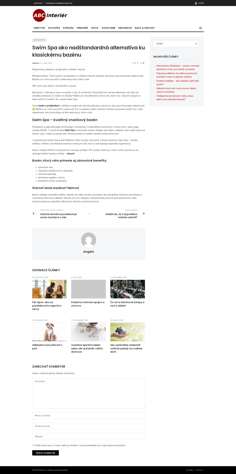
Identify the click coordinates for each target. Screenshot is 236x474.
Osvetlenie (108, 28)
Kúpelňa (68, 28)
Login (201, 3)
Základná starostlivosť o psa (47, 346)
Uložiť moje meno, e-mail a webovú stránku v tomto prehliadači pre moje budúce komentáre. (80, 445)
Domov (199, 470)
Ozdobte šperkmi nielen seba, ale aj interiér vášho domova (87, 348)
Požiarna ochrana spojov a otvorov (88, 304)
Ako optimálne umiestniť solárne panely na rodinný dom (126, 348)
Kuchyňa (54, 28)
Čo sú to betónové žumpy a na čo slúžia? (127, 304)
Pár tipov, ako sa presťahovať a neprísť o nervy (47, 306)
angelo (88, 251)
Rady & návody (145, 28)
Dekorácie (125, 28)
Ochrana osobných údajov (58, 3)
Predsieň (82, 28)
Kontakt (38, 3)
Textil (95, 28)
